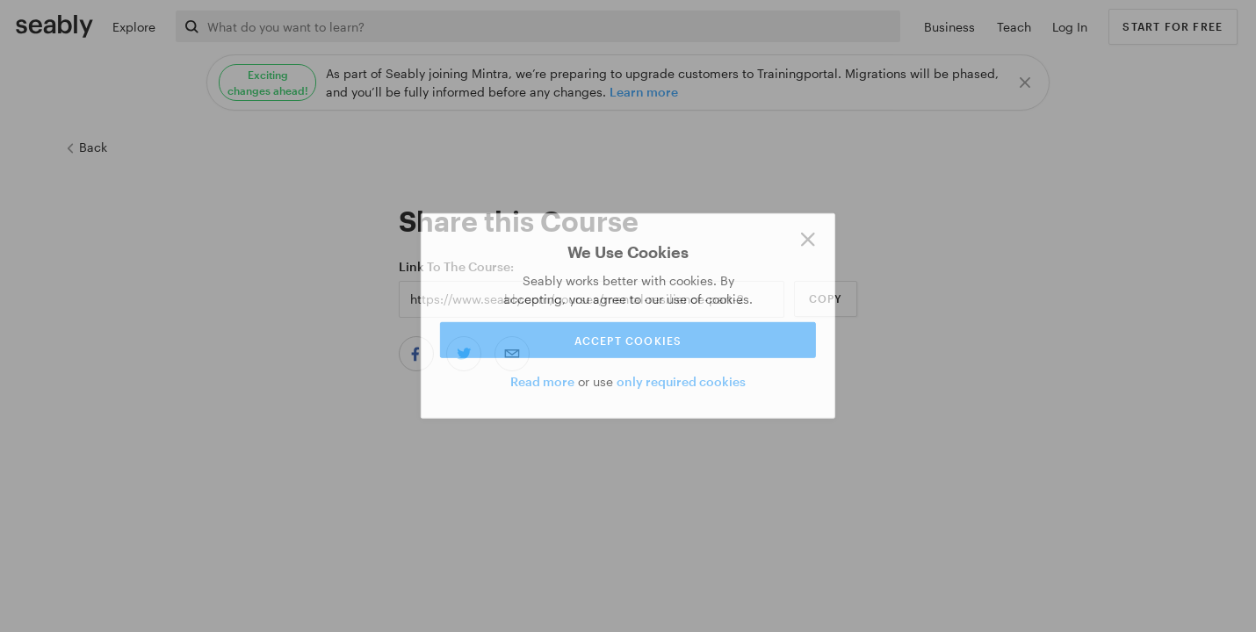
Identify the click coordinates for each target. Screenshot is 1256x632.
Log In (1069, 26)
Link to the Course (454, 266)
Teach (1014, 26)
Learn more (644, 91)
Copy (826, 298)
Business (949, 26)
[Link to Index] (54, 25)
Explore (133, 26)
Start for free (1172, 26)
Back (86, 147)
